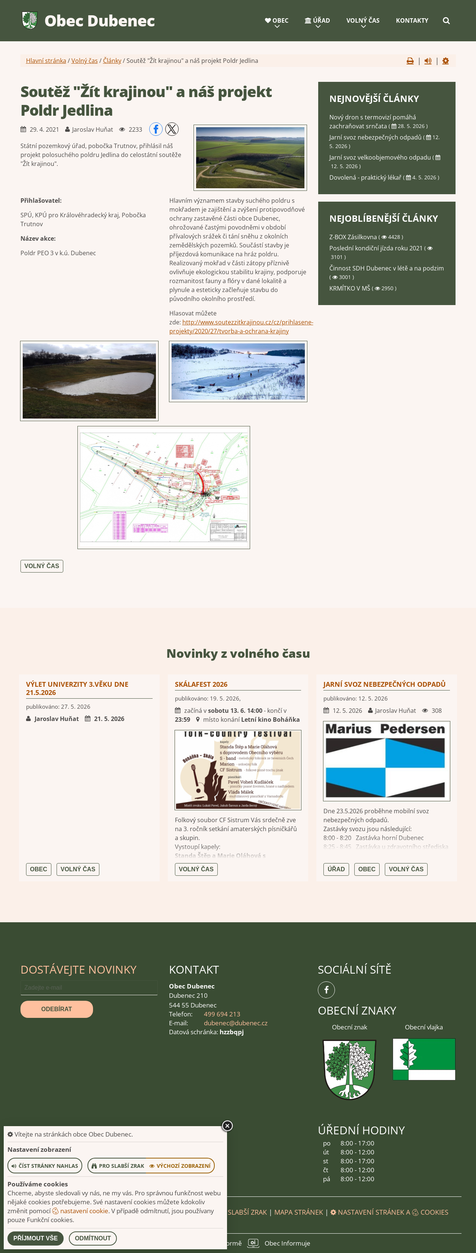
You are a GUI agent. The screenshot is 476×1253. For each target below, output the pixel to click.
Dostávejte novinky (78, 969)
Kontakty (412, 20)
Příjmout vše (35, 1238)
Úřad (317, 20)
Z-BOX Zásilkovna (353, 237)
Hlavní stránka (46, 61)
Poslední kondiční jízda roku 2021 (376, 248)
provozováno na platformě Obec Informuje (238, 1243)
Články (112, 61)
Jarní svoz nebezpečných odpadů (376, 137)
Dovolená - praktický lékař (366, 177)
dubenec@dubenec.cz (236, 1023)
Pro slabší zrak (240, 1212)
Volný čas (363, 20)
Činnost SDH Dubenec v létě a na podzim (386, 268)
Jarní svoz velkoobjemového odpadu (380, 157)
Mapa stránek (298, 1212)
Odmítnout (93, 1238)
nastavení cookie (80, 1210)
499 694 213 (222, 1014)
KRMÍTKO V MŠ (350, 288)
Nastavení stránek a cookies (389, 1212)
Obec (276, 20)
